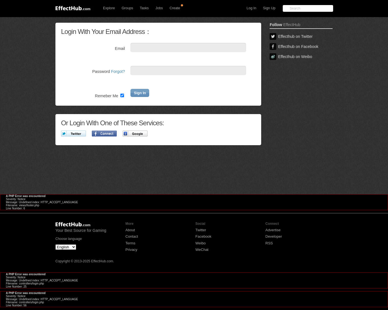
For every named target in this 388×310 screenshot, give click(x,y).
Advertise (273, 230)
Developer (273, 236)
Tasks (144, 8)
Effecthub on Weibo (291, 56)
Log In (251, 8)
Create (175, 8)
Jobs (159, 8)
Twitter (200, 230)
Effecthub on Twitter (291, 36)
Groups (127, 8)
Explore (109, 8)
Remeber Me (109, 96)
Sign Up (269, 8)
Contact (131, 236)
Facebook (203, 236)
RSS (269, 243)
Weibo (200, 243)
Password (108, 71)
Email (120, 48)
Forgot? (118, 71)
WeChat (202, 249)
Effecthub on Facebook (294, 46)
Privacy (131, 249)
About (130, 230)
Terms (130, 243)
